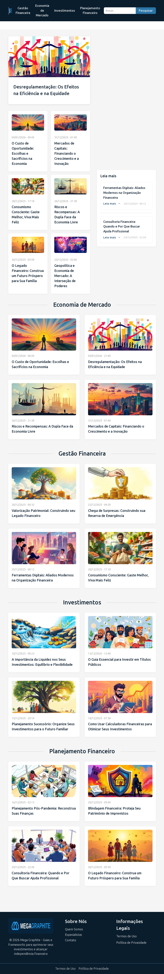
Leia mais (112, 203)
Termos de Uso (126, 936)
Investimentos (64, 10)
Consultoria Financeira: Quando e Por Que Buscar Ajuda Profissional (121, 226)
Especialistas (73, 935)
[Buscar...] (120, 10)
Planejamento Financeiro (90, 10)
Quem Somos (74, 929)
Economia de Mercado (42, 10)
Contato (70, 940)
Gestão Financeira (23, 10)
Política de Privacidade (131, 942)
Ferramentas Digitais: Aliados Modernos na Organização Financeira (124, 192)
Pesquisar (146, 10)
